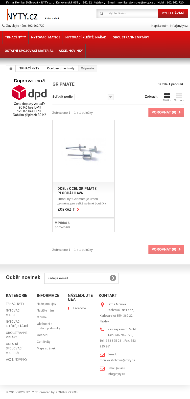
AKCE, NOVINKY (16, 359)
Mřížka (167, 97)
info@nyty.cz (116, 374)
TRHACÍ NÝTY (15, 304)
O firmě (42, 317)
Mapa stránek (46, 348)
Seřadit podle (62, 96)
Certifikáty (43, 341)
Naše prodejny (46, 304)
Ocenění (42, 335)
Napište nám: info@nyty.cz (169, 25)
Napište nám (45, 310)
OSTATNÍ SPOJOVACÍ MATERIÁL (14, 348)
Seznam (179, 97)
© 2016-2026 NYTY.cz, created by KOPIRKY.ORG (41, 392)
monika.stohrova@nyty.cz (117, 360)
